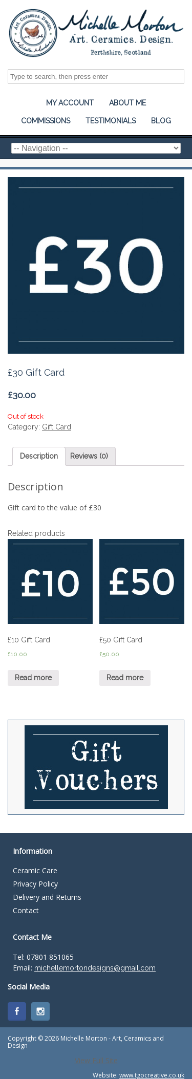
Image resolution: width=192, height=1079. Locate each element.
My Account (70, 103)
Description (39, 456)
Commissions (45, 121)
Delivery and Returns (47, 897)
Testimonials (111, 121)
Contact (26, 910)
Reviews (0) (89, 456)
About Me (127, 103)
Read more (33, 678)
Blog (161, 121)
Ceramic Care (35, 870)
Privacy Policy (35, 884)
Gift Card (56, 427)
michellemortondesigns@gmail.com (95, 968)
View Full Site (96, 1060)
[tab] (39, 456)
